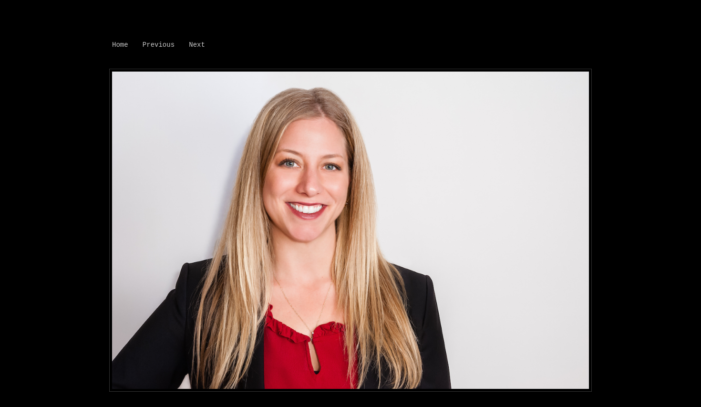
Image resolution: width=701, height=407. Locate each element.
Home (120, 45)
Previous (159, 45)
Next (197, 45)
